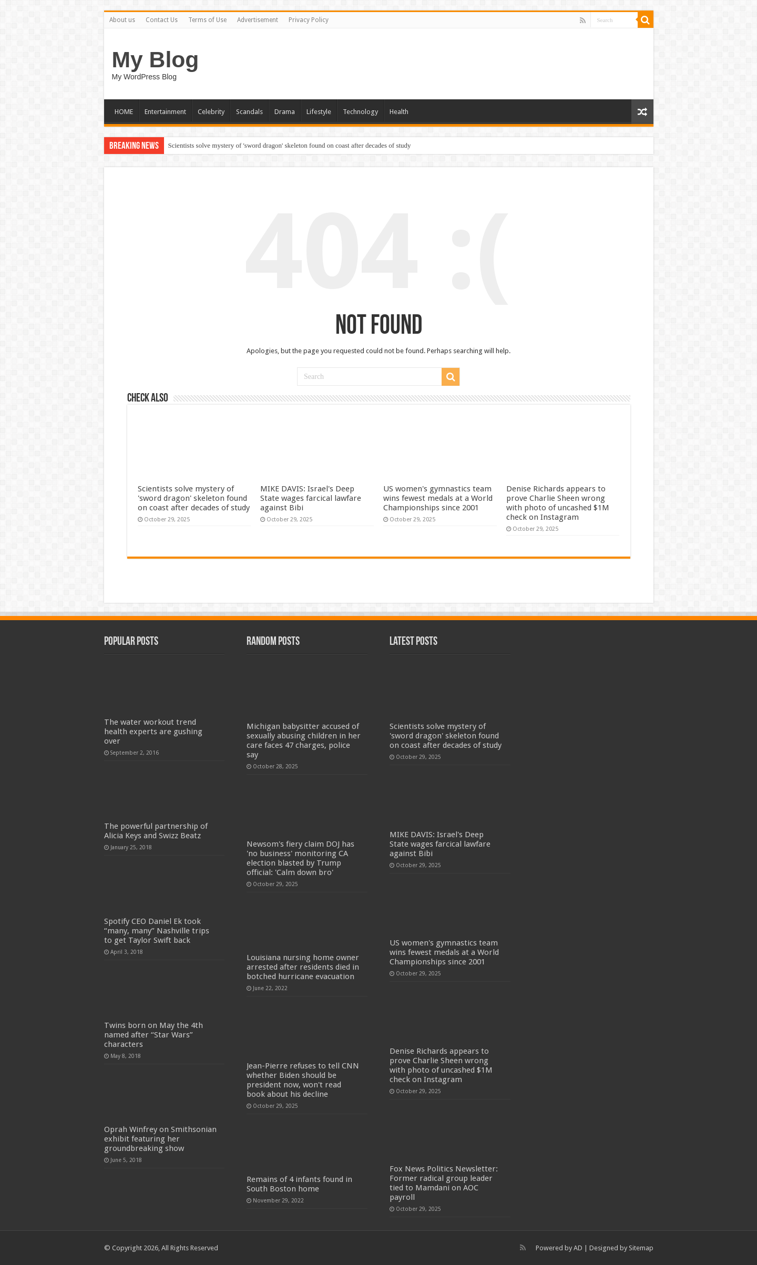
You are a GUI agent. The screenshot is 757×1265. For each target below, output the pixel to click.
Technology (360, 112)
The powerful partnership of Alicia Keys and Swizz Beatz (156, 830)
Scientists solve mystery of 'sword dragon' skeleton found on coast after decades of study (289, 145)
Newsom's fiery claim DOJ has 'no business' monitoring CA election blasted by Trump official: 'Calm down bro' (300, 858)
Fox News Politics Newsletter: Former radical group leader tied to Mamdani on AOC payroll (444, 1183)
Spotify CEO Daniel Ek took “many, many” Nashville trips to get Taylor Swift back (156, 931)
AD (578, 1248)
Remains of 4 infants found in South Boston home (299, 1184)
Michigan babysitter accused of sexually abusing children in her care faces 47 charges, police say (304, 740)
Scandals (249, 112)
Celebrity (211, 112)
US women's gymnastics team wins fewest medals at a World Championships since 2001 (438, 498)
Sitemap (641, 1248)
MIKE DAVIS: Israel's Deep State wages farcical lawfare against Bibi (310, 498)
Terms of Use (207, 20)
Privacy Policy (309, 20)
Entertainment (165, 112)
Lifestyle (318, 112)
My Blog (155, 59)
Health (399, 112)
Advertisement (257, 20)
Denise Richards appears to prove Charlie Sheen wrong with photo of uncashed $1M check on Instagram (557, 503)
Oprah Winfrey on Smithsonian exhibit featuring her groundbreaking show (160, 1139)
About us (122, 20)
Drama (284, 112)
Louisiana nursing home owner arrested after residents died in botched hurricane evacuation (303, 967)
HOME (124, 112)
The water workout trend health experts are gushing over (153, 731)
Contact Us (162, 20)
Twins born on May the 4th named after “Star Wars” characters (153, 1035)
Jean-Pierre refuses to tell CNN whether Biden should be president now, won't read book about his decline (303, 1080)
